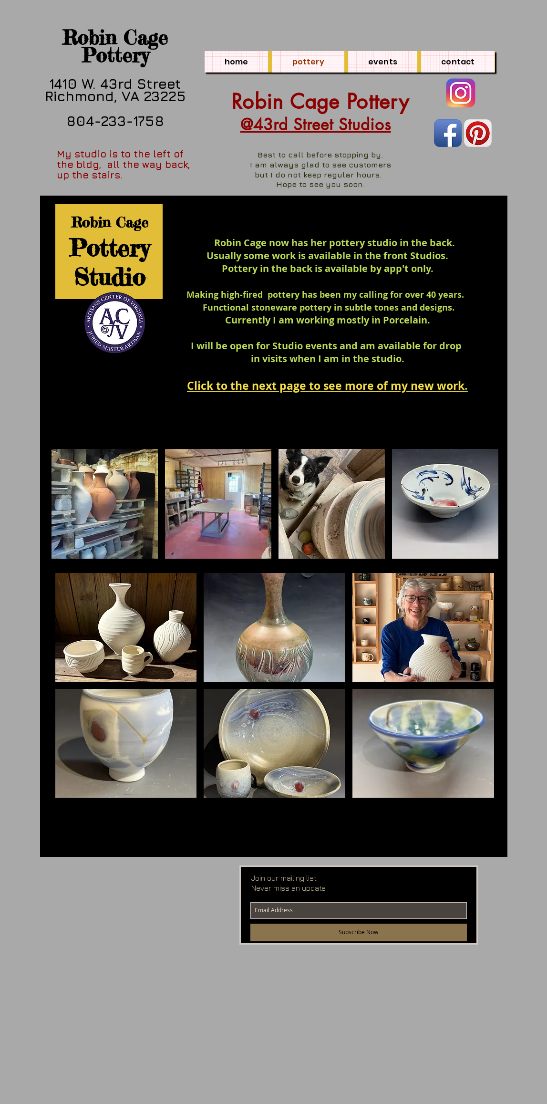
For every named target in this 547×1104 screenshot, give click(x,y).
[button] (105, 504)
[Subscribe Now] (358, 932)
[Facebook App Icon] (448, 133)
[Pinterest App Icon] (478, 133)
